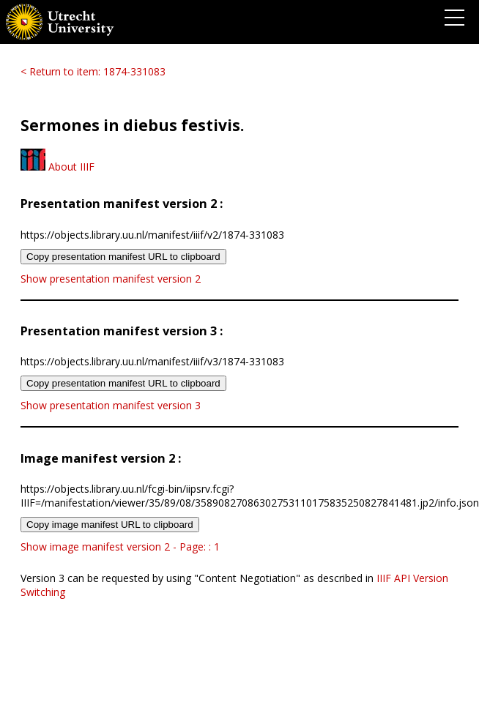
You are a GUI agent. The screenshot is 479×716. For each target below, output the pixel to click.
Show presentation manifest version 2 (111, 279)
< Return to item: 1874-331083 (93, 71)
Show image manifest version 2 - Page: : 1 (120, 546)
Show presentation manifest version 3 (111, 405)
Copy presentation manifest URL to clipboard (123, 256)
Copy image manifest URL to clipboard (109, 524)
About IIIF (57, 167)
